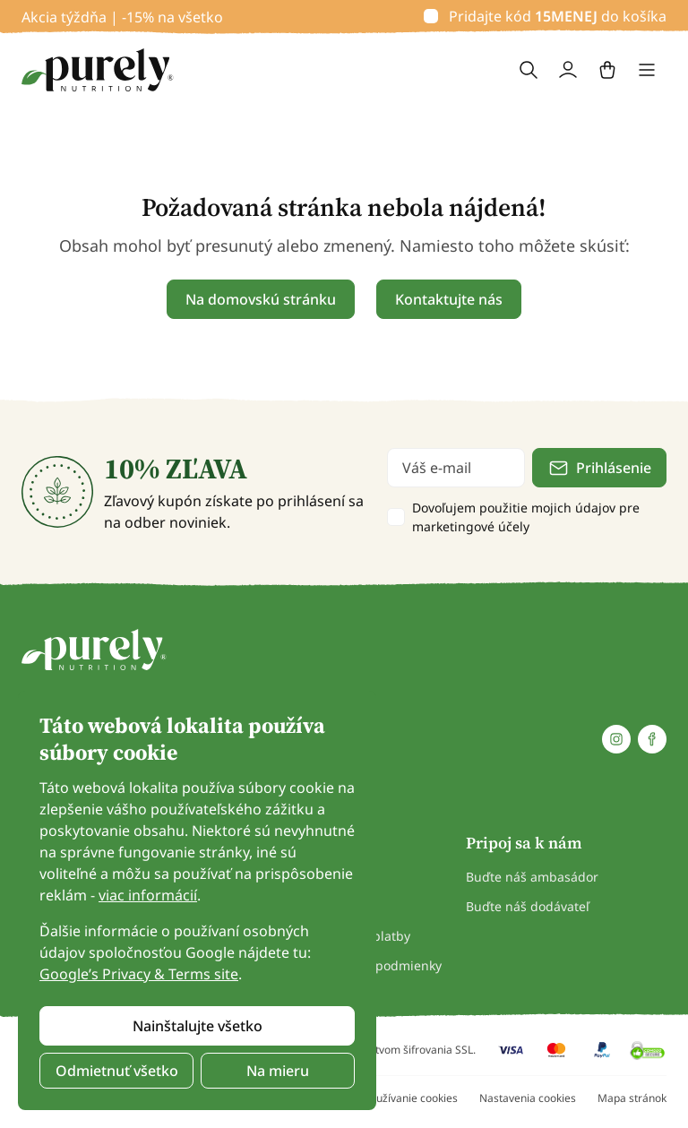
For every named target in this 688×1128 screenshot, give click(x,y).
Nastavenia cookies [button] (527, 1098)
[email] (456, 467)
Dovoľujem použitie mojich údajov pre (526, 517)
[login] (568, 70)
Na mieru (277, 1071)
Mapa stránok (632, 1098)
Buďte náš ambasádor (532, 876)
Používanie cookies (411, 1098)
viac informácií (148, 895)
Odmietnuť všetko (117, 1071)
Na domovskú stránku (260, 299)
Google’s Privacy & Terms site (138, 974)
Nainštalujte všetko (197, 1026)
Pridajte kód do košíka (557, 16)
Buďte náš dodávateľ (527, 906)
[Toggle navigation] (646, 70)
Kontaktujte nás (449, 299)
